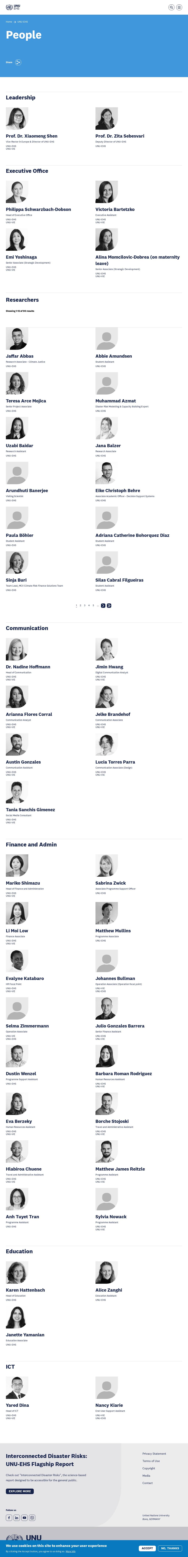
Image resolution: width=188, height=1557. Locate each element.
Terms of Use (151, 1461)
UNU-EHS (22, 22)
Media (146, 1475)
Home (9, 22)
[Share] (18, 62)
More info (70, 1551)
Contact (147, 1483)
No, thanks (170, 1548)
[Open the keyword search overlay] (171, 7)
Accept (147, 1548)
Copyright (148, 1468)
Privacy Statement (154, 1453)
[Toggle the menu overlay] (179, 7)
